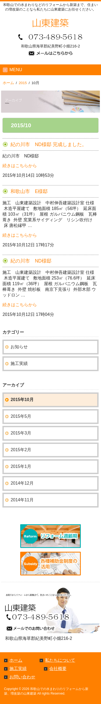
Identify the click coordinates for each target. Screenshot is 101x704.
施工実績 (19, 363)
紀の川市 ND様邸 (31, 261)
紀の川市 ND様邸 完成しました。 (48, 144)
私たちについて (60, 660)
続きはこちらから (19, 165)
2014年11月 (22, 500)
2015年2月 (21, 449)
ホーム (15, 660)
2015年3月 (21, 433)
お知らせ (19, 346)
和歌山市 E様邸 (29, 191)
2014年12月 (22, 483)
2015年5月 (21, 416)
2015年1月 (21, 466)
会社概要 (58, 668)
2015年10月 (22, 399)
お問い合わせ (22, 677)
